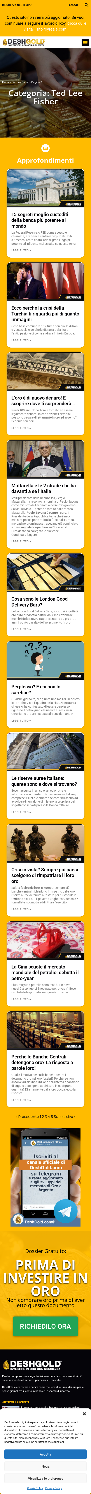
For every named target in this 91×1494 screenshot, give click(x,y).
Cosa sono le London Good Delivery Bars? (39, 601)
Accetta (45, 1454)
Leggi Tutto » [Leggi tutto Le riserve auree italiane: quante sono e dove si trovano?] (21, 812)
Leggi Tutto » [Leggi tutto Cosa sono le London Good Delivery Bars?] (21, 629)
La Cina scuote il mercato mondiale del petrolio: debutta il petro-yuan (45, 972)
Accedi (73, 5)
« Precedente (27, 1117)
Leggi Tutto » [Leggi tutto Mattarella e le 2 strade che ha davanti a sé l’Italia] (21, 541)
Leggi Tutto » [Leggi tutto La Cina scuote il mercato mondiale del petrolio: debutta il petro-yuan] (21, 999)
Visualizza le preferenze (45, 1478)
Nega (45, 1466)
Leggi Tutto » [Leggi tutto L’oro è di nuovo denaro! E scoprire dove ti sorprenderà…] (21, 428)
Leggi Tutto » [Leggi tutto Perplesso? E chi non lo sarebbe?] (21, 720)
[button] (84, 1414)
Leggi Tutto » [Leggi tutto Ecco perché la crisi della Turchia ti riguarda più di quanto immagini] (21, 340)
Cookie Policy (35, 1488)
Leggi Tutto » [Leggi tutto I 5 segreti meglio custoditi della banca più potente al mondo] (21, 250)
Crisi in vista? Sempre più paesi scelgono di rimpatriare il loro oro (44, 875)
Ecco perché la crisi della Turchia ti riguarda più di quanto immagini (45, 313)
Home (5, 82)
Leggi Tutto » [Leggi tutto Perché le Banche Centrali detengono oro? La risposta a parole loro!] (21, 1100)
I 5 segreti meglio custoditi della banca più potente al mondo (39, 220)
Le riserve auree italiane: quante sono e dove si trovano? (44, 781)
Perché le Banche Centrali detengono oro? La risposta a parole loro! (42, 1062)
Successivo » (65, 1117)
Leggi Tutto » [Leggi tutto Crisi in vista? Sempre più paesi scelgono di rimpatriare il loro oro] (21, 909)
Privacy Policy (53, 1488)
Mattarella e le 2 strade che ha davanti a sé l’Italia (43, 488)
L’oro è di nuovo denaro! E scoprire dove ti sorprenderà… (43, 400)
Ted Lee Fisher (20, 82)
